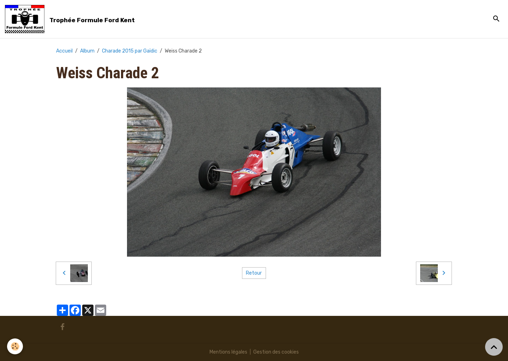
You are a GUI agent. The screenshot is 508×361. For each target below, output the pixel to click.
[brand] (71, 19)
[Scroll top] (494, 347)
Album (87, 51)
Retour (254, 273)
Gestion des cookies (276, 352)
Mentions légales (228, 352)
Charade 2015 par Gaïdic (129, 51)
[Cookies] (15, 346)
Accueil (64, 51)
